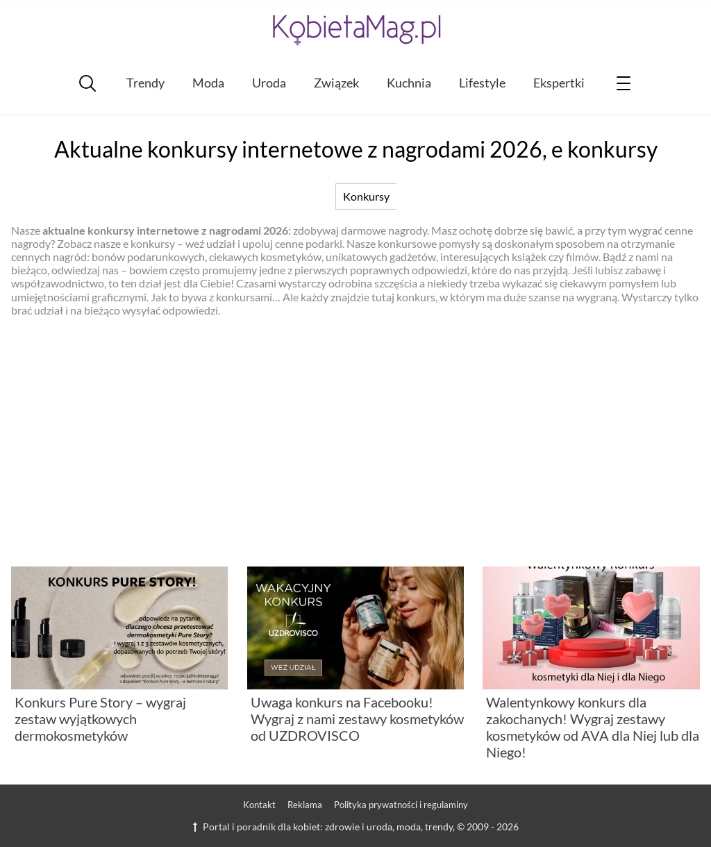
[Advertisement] (355, 441)
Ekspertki (559, 82)
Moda (208, 82)
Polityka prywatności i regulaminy (401, 805)
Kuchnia (409, 82)
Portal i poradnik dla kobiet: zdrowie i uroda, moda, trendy (323, 826)
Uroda (269, 82)
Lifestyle (482, 82)
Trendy (145, 82)
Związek (336, 82)
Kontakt (259, 805)
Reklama (304, 805)
